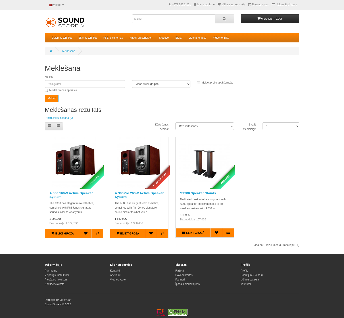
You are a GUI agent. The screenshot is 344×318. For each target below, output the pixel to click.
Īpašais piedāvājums (187, 284)
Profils (244, 270)
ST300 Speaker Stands (198, 193)
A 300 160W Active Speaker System (71, 195)
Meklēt (49, 76)
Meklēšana (68, 51)
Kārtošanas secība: (162, 127)
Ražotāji (180, 270)
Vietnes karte (118, 279)
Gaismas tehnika (62, 37)
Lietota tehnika (197, 37)
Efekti (178, 37)
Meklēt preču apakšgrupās (215, 82)
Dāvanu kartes (184, 275)
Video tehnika (221, 37)
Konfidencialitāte (55, 284)
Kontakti (115, 270)
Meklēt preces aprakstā (61, 90)
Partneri (180, 279)
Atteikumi (115, 275)
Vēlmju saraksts (250, 279)
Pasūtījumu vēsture (252, 275)
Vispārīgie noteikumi (57, 275)
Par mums (51, 270)
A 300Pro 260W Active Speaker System (139, 195)
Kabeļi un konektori (140, 37)
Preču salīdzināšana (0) (59, 117)
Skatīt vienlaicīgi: (249, 127)
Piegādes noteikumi (56, 279)
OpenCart (65, 299)
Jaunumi (246, 284)
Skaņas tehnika (87, 37)
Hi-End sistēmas (113, 37)
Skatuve (164, 37)
